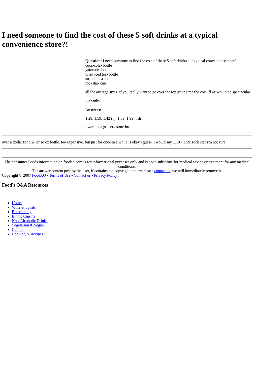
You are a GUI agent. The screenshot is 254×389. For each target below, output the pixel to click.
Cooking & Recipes (27, 234)
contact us (162, 171)
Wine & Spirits (24, 207)
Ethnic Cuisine (23, 216)
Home (17, 203)
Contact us (82, 175)
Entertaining (22, 212)
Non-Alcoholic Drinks (30, 221)
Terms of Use (59, 175)
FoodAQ (39, 175)
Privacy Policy (105, 175)
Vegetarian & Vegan (28, 225)
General (18, 229)
